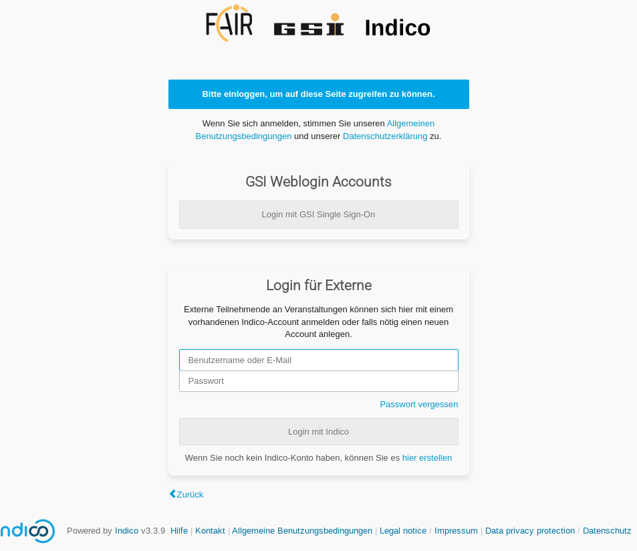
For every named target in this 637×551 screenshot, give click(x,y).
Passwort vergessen (419, 404)
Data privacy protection (531, 530)
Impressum (456, 530)
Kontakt (210, 530)
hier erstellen (427, 458)
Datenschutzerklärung (385, 136)
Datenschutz (607, 530)
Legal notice (404, 530)
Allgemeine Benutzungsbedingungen (302, 530)
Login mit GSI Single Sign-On (319, 214)
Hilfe (179, 530)
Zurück (190, 494)
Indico (126, 530)
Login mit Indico (318, 432)
